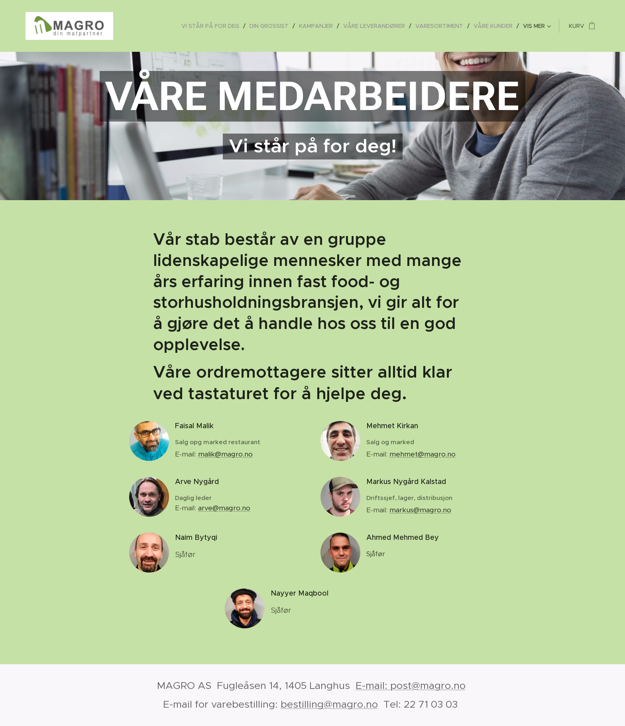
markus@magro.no (420, 510)
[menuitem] (212, 26)
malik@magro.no (225, 454)
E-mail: (186, 508)
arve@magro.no (224, 508)
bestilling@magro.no (329, 704)
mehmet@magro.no (422, 454)
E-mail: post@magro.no (411, 685)
